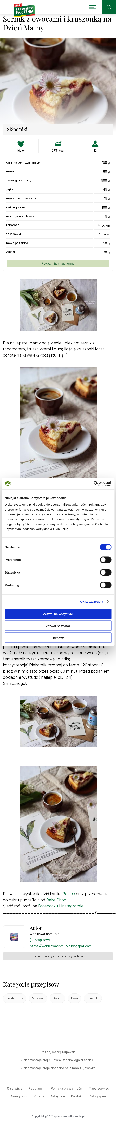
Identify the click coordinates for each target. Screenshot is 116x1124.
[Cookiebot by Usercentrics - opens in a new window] (93, 483)
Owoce (57, 998)
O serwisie (14, 1088)
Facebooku (48, 906)
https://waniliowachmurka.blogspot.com (61, 946)
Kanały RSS (18, 1096)
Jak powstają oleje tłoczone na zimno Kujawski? (58, 1068)
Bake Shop (56, 899)
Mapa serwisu (99, 1088)
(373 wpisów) (40, 940)
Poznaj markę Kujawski (58, 1052)
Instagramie (72, 906)
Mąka (74, 998)
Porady (39, 1096)
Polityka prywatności (67, 1088)
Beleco (69, 893)
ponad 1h (93, 998)
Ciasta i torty (14, 998)
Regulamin (36, 1088)
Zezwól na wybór (58, 626)
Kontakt (77, 1096)
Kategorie (57, 1096)
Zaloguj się (97, 1096)
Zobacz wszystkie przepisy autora (58, 956)
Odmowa (58, 637)
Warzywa (38, 998)
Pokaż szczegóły (91, 601)
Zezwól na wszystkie (58, 614)
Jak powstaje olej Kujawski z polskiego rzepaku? (58, 1060)
